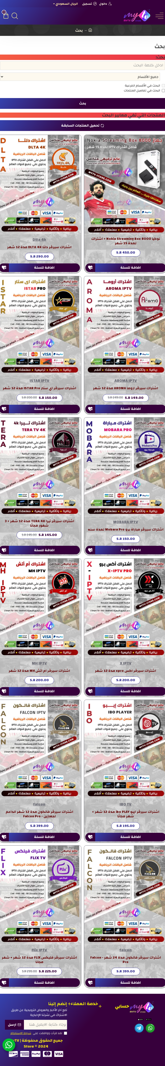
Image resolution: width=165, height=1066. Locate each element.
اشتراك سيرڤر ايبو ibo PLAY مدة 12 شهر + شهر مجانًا (125, 814)
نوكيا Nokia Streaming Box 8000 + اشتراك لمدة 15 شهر (125, 241)
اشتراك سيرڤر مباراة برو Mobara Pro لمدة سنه (126, 530)
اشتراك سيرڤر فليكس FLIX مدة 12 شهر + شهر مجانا (39, 960)
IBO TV (125, 805)
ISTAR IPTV (39, 381)
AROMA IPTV (125, 381)
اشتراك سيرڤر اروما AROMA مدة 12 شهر (125, 389)
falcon (39, 805)
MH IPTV (39, 664)
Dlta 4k (39, 240)
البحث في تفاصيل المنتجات (144, 91)
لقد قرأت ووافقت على (38, 1033)
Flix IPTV (39, 950)
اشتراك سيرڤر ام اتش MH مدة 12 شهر (39, 671)
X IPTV (125, 664)
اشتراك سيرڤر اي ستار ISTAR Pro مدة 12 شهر (39, 389)
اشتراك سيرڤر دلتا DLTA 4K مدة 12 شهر (39, 247)
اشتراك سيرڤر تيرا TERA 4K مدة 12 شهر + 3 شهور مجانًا (39, 523)
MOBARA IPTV (125, 522)
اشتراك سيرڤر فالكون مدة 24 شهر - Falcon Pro (125, 960)
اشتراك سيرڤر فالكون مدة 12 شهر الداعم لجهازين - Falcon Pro (39, 814)
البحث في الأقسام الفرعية (145, 86)
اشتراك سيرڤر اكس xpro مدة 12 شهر (125, 671)
